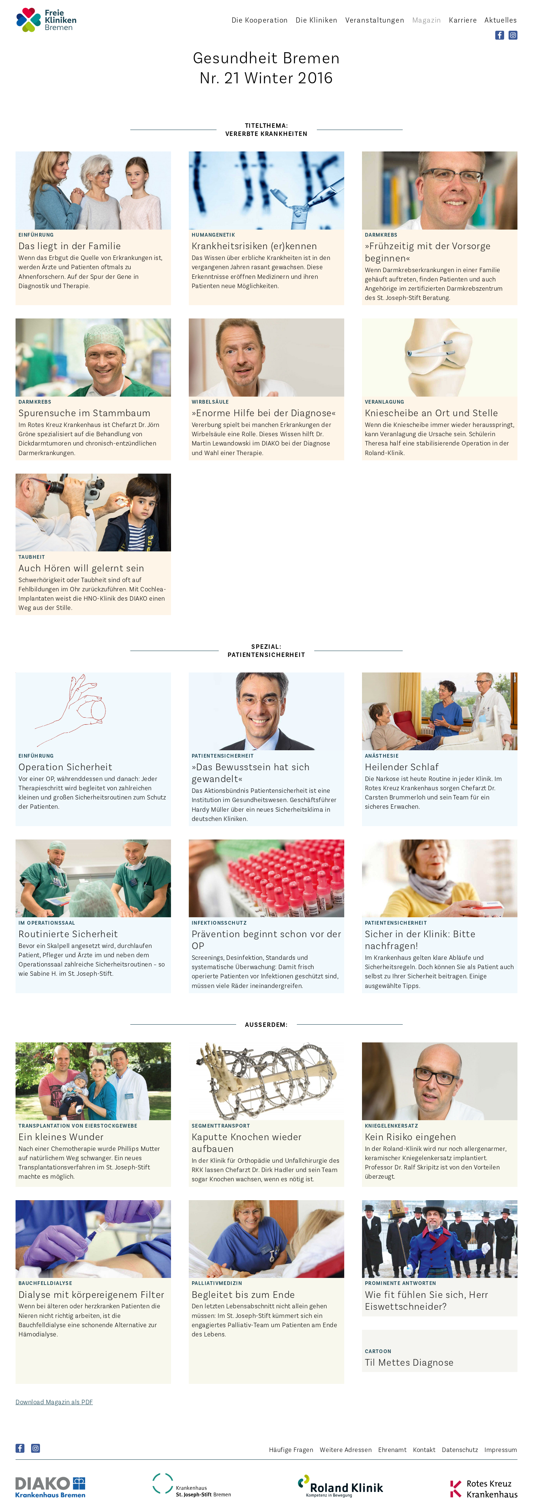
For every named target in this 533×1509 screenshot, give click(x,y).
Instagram (35, 1448)
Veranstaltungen (375, 19)
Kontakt (424, 1449)
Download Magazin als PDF (54, 1402)
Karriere (463, 19)
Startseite (56, 20)
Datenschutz (460, 1449)
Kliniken (317, 19)
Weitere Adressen (346, 1449)
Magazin (427, 19)
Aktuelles (501, 19)
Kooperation (260, 19)
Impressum (501, 1449)
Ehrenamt (392, 1449)
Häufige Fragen (291, 1449)
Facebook (20, 1448)
